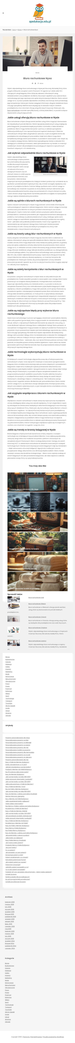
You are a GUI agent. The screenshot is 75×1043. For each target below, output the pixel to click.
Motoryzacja (10, 677)
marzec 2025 (9, 934)
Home (14, 30)
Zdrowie (8, 716)
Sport (7, 696)
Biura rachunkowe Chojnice (38, 628)
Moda (7, 674)
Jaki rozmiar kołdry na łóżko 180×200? (18, 777)
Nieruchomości (11, 679)
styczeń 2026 (9, 909)
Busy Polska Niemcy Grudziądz (16, 840)
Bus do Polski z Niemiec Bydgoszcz (17, 789)
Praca (7, 684)
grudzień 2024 (10, 941)
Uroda (8, 708)
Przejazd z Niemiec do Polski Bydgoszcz (19, 769)
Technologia (10, 698)
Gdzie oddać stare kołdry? (14, 804)
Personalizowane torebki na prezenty (18, 750)
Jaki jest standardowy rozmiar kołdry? (18, 767)
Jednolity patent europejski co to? (17, 867)
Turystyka (9, 703)
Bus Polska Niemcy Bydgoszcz (15, 830)
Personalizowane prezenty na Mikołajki (18, 743)
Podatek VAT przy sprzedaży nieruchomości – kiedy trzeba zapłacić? (29, 872)
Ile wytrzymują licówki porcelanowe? (18, 879)
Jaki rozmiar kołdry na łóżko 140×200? (18, 813)
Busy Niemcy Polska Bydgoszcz (16, 828)
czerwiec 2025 (10, 926)
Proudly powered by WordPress (53, 1037)
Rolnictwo (9, 691)
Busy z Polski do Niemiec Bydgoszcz (17, 762)
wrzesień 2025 (9, 919)
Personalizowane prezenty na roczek (18, 755)
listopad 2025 (9, 914)
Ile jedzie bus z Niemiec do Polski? (17, 823)
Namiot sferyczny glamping (15, 796)
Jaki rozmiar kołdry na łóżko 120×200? (18, 782)
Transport (9, 701)
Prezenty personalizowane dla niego (18, 738)
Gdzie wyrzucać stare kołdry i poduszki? (19, 779)
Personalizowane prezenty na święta (18, 745)
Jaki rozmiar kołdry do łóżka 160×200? (18, 791)
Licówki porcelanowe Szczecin (16, 882)
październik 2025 (10, 917)
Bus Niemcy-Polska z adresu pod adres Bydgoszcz (22, 806)
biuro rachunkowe (13, 110)
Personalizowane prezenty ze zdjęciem (19, 757)
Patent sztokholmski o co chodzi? (17, 857)
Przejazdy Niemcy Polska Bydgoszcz (17, 845)
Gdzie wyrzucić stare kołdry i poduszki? (19, 818)
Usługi (8, 711)
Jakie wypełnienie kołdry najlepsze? (17, 801)
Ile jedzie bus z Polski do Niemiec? (17, 808)
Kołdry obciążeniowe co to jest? (16, 765)
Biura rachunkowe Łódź (36, 598)
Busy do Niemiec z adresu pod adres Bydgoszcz (21, 833)
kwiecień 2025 (9, 931)
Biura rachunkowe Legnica (37, 641)
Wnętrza (8, 713)
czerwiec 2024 (10, 948)
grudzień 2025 (9, 912)
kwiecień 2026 (10, 902)
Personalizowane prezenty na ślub (17, 740)
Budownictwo (10, 659)
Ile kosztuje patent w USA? (14, 855)
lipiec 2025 (8, 924)
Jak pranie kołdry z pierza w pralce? (17, 835)
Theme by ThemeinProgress (32, 1037)
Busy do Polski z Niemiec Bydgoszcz (17, 826)
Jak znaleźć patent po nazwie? (16, 862)
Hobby (8, 667)
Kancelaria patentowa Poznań (16, 860)
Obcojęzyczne (10, 681)
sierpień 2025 (9, 921)
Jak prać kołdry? (11, 848)
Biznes (20, 30)
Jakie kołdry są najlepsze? (14, 838)
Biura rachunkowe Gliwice (37, 604)
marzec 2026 (9, 904)
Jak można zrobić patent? (14, 843)
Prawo (8, 686)
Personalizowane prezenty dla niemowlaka (20, 752)
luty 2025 (8, 936)
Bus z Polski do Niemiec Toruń (15, 787)
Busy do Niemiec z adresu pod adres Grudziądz (21, 794)
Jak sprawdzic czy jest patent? (16, 852)
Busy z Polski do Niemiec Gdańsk (16, 811)
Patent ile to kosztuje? (13, 865)
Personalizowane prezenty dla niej (17, 748)
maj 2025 (8, 929)
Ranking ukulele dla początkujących (18, 877)
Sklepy (8, 694)
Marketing (9, 672)
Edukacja (9, 664)
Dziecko (8, 662)
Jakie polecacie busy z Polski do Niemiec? (19, 784)
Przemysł (9, 689)
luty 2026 (8, 907)
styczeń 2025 (9, 939)
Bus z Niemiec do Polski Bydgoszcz (17, 799)
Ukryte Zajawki (10, 706)
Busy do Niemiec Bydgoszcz (15, 774)
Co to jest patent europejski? (15, 870)
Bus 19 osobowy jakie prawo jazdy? (17, 772)
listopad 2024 (9, 943)
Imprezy (8, 669)
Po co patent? (10, 850)
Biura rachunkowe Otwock (37, 617)
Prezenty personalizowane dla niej (17, 760)
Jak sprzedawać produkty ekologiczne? (19, 816)
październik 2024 (10, 946)
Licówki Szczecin (11, 874)
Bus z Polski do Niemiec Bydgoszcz (17, 821)
